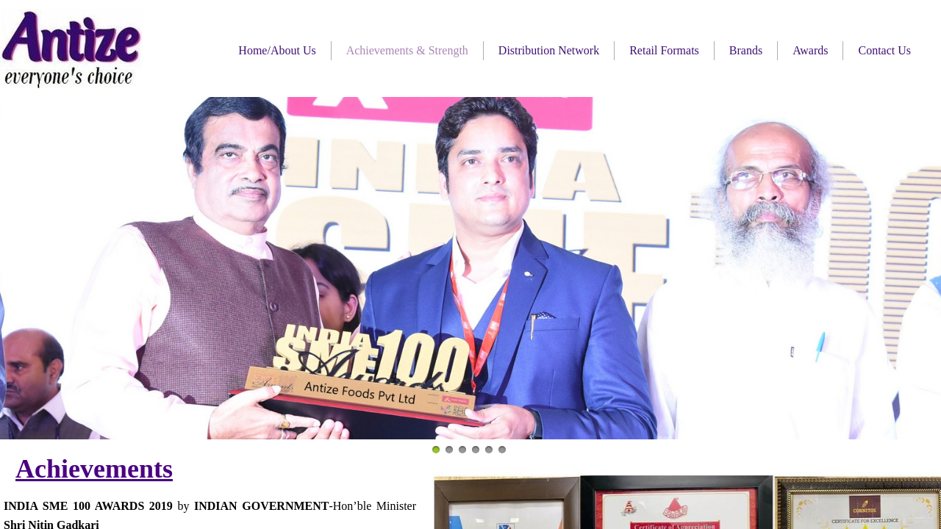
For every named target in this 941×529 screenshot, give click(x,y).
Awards (810, 50)
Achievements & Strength (407, 50)
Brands (745, 50)
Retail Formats (664, 50)
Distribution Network (548, 50)
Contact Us (884, 50)
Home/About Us (276, 50)
